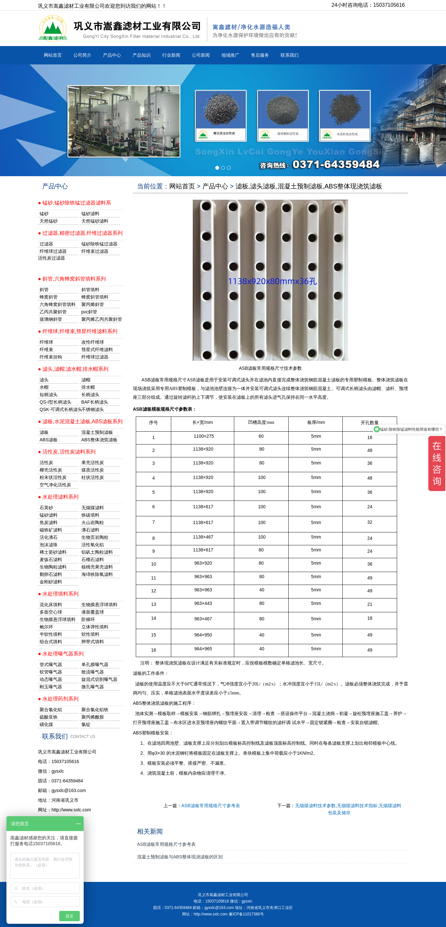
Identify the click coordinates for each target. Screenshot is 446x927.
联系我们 (290, 55)
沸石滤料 (90, 529)
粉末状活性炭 (53, 477)
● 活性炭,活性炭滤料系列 (67, 451)
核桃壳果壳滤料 (97, 566)
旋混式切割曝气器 (99, 679)
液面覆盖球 (92, 612)
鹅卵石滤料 (51, 574)
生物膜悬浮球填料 (99, 604)
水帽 (44, 387)
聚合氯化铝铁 (94, 709)
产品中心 (112, 55)
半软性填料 (51, 634)
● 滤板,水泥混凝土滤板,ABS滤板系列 (80, 421)
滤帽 (85, 379)
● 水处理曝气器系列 (61, 653)
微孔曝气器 (92, 686)
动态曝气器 (51, 679)
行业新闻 (171, 55)
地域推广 (230, 55)
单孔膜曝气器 (94, 664)
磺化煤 (46, 724)
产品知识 (142, 55)
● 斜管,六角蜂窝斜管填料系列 (72, 279)
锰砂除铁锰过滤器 (99, 243)
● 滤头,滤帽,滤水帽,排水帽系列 (73, 369)
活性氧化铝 (92, 544)
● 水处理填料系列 (58, 594)
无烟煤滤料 (92, 507)
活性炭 (46, 462)
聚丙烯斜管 (92, 304)
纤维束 (46, 349)
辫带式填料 (92, 641)
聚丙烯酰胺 (92, 717)
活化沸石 (49, 537)
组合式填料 (51, 641)
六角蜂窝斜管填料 (58, 304)
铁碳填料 (90, 515)
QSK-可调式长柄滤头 (59, 409)
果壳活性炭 (92, 462)
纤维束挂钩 (51, 356)
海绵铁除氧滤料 (97, 574)
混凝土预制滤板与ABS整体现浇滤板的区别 (180, 856)
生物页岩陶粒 (94, 537)
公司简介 (82, 55)
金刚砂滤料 (51, 581)
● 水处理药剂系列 (58, 699)
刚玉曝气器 (51, 686)
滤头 (44, 379)
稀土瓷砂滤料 (53, 552)
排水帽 (88, 387)
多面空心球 (51, 612)
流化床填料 (51, 604)
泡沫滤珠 (49, 544)
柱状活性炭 (92, 477)
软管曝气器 (51, 671)
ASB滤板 (151, 379)
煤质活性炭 (92, 470)
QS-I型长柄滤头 (55, 402)
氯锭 (85, 724)
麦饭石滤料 (51, 559)
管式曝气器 (51, 664)
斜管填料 (90, 289)
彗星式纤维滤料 (97, 349)
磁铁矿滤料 (51, 529)
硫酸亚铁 (49, 717)
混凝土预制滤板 (97, 432)
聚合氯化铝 (51, 709)
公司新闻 (201, 55)
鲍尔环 (46, 626)
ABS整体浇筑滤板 (99, 439)
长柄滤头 (90, 394)
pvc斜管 (89, 311)
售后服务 (260, 55)
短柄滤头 (49, 394)
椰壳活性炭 (51, 470)
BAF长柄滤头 (94, 402)
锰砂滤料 (49, 515)
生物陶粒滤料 (53, 566)
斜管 (44, 289)
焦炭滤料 (49, 522)
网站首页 (53, 55)
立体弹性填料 (94, 626)
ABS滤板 (49, 439)
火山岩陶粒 (92, 522)
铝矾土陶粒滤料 (97, 552)
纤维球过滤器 (53, 251)
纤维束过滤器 (94, 251)
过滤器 (46, 243)
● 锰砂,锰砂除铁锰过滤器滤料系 (74, 202)
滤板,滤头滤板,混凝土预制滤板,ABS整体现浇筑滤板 (309, 186)
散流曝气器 (92, 671)
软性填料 (90, 634)
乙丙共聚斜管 (53, 311)
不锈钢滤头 (92, 409)
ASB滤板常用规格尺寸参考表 (210, 805)
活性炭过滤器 (51, 258)
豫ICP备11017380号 (246, 914)
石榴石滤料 (92, 559)
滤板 (44, 432)
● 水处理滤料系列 (58, 497)
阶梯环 (88, 619)
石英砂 (46, 507)
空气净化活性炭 (55, 484)
